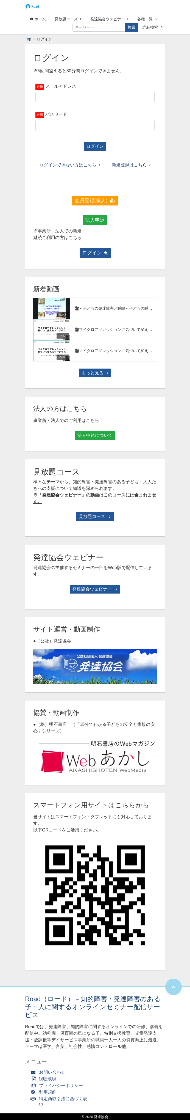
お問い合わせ (49, 1072)
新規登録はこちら (131, 165)
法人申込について (95, 435)
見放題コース (68, 19)
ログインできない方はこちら (69, 165)
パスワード (56, 114)
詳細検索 (152, 27)
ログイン (95, 146)
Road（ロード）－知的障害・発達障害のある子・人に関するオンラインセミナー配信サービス (93, 1007)
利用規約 (45, 1092)
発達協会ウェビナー (109, 19)
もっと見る (95, 372)
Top (28, 39)
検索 (131, 27)
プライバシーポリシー (58, 1085)
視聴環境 (44, 1079)
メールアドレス (60, 86)
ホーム (38, 19)
